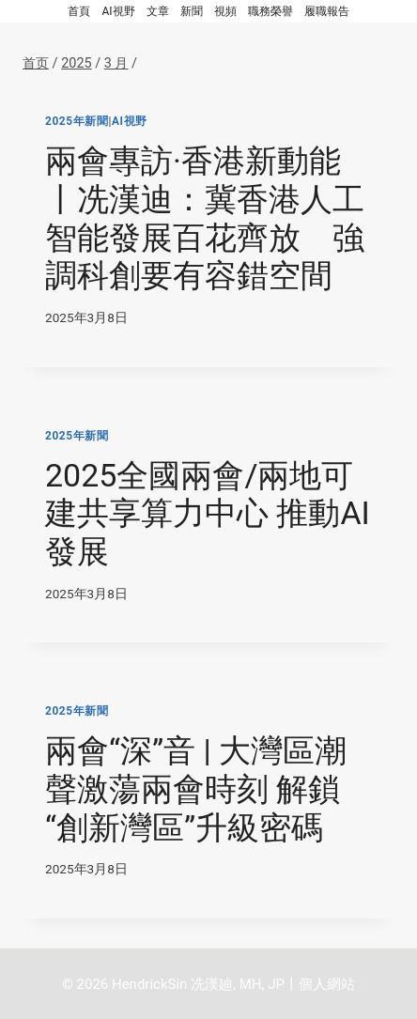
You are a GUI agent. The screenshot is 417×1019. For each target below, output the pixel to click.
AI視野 (117, 11)
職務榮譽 (270, 11)
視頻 (225, 11)
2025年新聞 (76, 121)
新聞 (191, 11)
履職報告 (326, 11)
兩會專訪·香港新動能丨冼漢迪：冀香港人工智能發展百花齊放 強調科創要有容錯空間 (204, 218)
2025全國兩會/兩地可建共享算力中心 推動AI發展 (207, 513)
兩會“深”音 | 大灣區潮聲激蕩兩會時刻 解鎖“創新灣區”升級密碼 (196, 789)
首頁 (79, 11)
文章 (158, 11)
